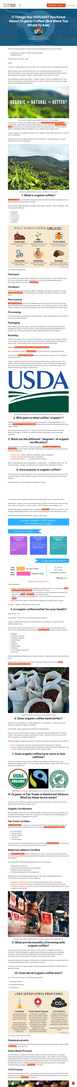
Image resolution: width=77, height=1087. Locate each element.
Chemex (41, 939)
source (23, 791)
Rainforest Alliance (17, 854)
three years (34, 282)
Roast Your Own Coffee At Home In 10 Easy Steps (31, 347)
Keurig (23, 594)
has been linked (43, 630)
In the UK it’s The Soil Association (24, 424)
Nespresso (30, 594)
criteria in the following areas (54, 827)
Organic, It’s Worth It (25, 355)
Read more (12, 1046)
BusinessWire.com (43, 581)
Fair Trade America (14, 825)
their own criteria (53, 843)
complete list (31, 351)
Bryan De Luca (40, 37)
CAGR (14, 598)
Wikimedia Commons (51, 192)
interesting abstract (15, 293)
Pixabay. (53, 715)
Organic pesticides (15, 303)
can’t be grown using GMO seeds (52, 123)
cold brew (45, 509)
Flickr (61, 939)
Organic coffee (13, 200)
